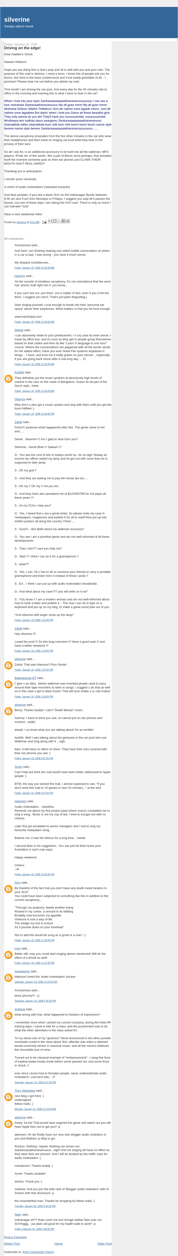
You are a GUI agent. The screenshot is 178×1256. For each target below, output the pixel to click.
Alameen (20, 801)
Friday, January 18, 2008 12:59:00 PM (34, 414)
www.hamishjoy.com (28, 316)
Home (59, 1243)
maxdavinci (22, 971)
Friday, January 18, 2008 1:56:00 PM (34, 696)
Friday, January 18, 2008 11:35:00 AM (34, 364)
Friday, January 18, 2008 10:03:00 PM (34, 874)
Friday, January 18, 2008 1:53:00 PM (34, 670)
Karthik (19, 372)
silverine (17, 19)
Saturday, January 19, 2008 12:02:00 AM (36, 982)
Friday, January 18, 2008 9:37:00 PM (34, 793)
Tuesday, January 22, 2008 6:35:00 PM (35, 1206)
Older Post (105, 1243)
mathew (20, 1009)
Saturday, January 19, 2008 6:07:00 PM (35, 1082)
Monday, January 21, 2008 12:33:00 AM (35, 1109)
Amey (18, 766)
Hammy (20, 276)
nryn (17, 882)
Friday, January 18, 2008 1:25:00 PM (34, 620)
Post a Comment (15, 1237)
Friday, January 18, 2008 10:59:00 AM (34, 268)
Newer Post (12, 1243)
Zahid (18, 422)
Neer (18, 1214)
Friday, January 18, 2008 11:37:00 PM (34, 963)
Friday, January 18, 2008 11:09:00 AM (34, 322)
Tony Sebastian (25, 1090)
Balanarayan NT (25, 678)
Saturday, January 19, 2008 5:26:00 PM (35, 1001)
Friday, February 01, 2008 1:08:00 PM (34, 1229)
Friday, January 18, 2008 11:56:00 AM (34, 391)
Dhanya (20, 399)
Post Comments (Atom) (38, 1252)
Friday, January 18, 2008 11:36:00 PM (34, 940)
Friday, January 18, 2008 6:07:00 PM (34, 758)
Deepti (19, 330)
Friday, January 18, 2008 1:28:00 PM (34, 651)
